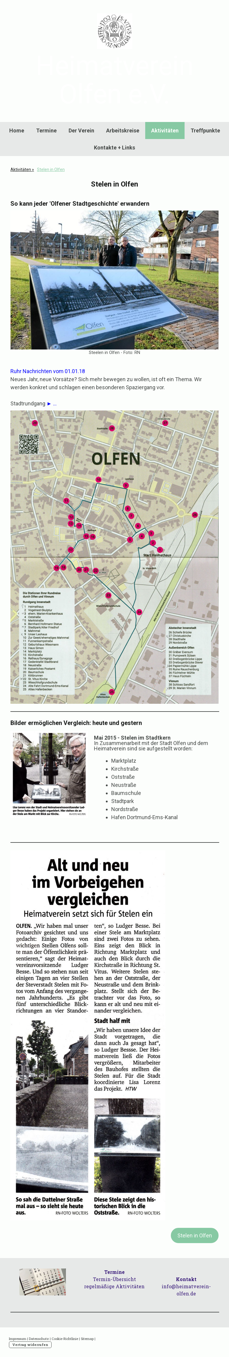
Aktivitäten (165, 130)
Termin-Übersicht (114, 1279)
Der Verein (81, 130)
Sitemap (87, 1338)
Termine (46, 130)
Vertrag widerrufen (30, 1344)
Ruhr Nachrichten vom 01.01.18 (47, 371)
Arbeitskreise (122, 130)
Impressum (17, 1338)
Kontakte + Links (114, 147)
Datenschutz (39, 1338)
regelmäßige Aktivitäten (114, 1286)
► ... (52, 403)
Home (16, 130)
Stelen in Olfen (194, 1235)
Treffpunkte (205, 130)
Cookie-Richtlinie (65, 1338)
